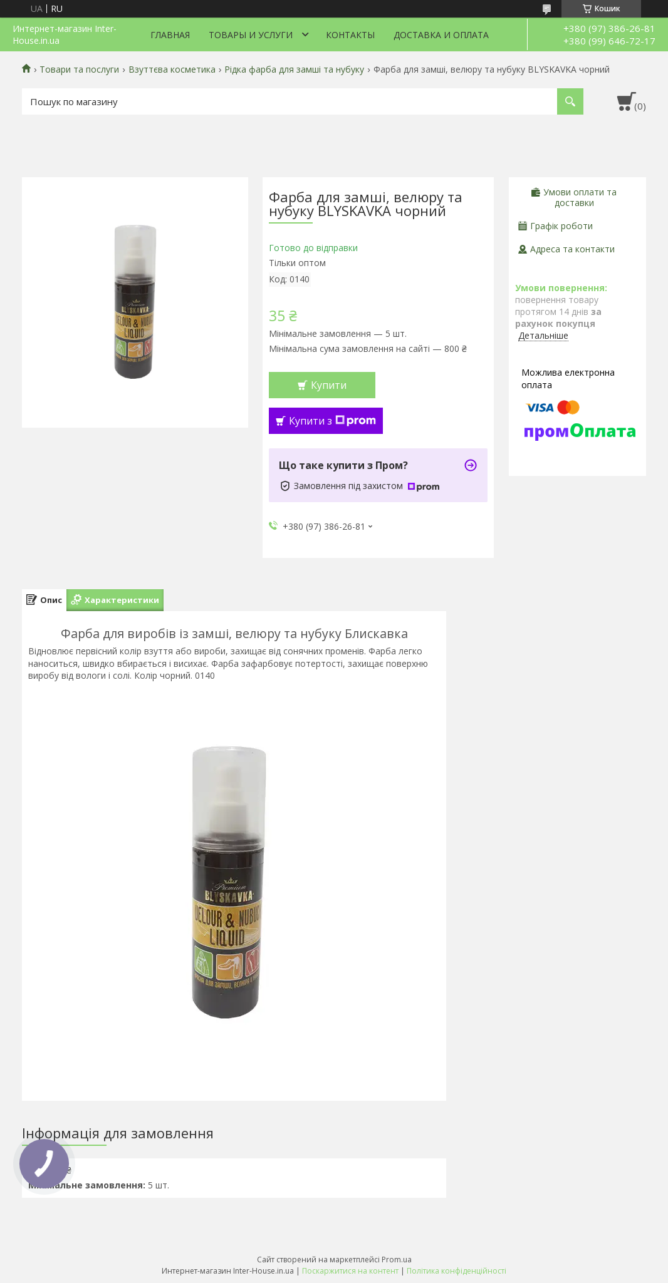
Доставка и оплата (441, 35)
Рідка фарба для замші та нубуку (294, 69)
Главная (170, 35)
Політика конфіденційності (456, 1270)
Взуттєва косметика (172, 69)
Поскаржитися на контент (350, 1270)
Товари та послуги (79, 69)
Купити (329, 385)
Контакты (350, 35)
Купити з (332, 421)
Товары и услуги (251, 35)
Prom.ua (397, 1259)
